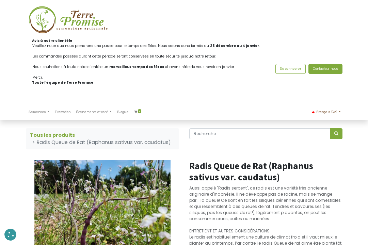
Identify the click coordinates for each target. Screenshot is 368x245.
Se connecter (290, 68)
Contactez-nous (325, 68)
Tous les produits (52, 135)
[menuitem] (62, 112)
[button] (10, 235)
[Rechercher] (336, 133)
